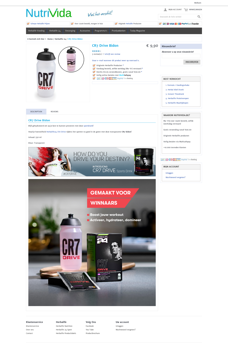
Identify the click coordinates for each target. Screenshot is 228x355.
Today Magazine (137, 31)
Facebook (90, 326)
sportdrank (88, 126)
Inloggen (169, 173)
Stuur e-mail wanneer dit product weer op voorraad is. (115, 60)
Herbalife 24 (55, 31)
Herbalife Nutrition (64, 326)
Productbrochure (93, 333)
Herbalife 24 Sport (64, 330)
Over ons (30, 330)
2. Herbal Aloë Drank (175, 90)
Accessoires (85, 31)
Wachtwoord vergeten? (175, 177)
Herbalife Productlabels (66, 333)
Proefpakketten (118, 31)
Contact (29, 333)
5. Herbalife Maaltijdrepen (177, 103)
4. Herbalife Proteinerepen (177, 98)
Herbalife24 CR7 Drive (56, 132)
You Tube (90, 330)
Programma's (101, 31)
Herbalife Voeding (36, 31)
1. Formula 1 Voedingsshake (177, 85)
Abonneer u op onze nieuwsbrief (178, 52)
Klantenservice (32, 326)
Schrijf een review (112, 54)
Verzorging (70, 31)
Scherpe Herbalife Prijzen (40, 24)
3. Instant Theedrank (175, 94)
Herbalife (129, 24)
